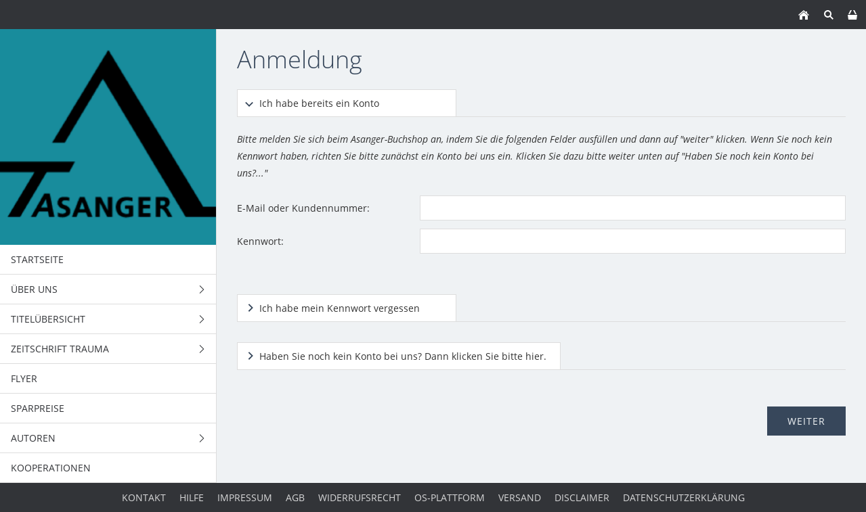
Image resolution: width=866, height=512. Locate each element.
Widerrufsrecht (359, 497)
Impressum (244, 497)
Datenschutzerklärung (684, 497)
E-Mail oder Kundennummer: (303, 208)
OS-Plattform (449, 497)
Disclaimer (582, 497)
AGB (295, 497)
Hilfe (191, 497)
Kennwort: (260, 241)
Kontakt (144, 497)
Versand (519, 497)
